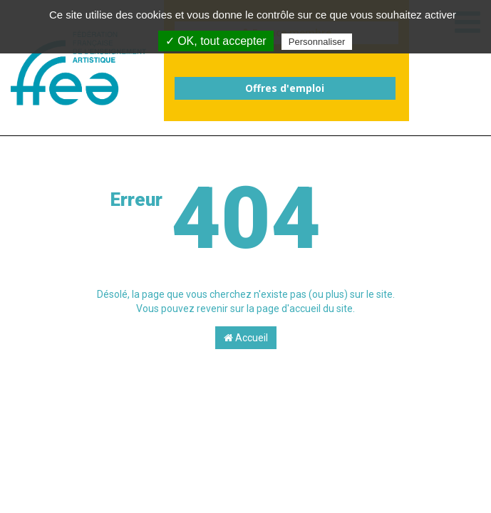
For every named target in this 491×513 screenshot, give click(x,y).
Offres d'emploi (284, 88)
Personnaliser (317, 41)
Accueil (246, 337)
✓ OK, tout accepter (216, 41)
